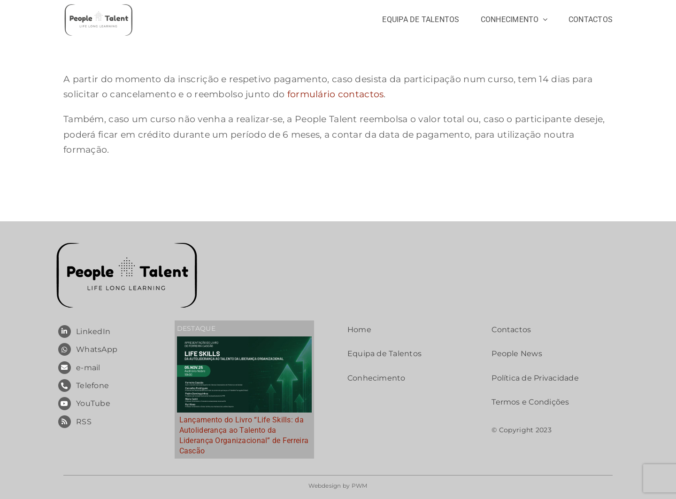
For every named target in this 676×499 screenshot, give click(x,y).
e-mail (88, 367)
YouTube (93, 403)
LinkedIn (93, 331)
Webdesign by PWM (338, 485)
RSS (84, 421)
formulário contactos (335, 94)
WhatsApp (96, 349)
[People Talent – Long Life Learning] (98, 6)
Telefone (92, 385)
